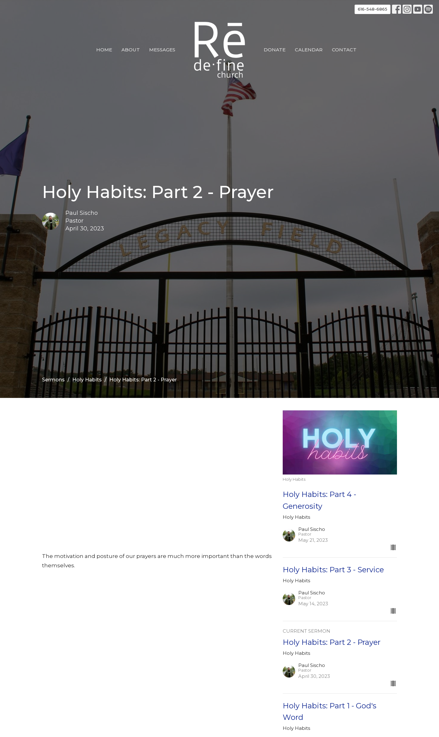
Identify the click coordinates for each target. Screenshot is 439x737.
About (130, 50)
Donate (275, 50)
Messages (162, 50)
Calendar (309, 50)
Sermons (53, 380)
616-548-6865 (372, 9)
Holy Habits (87, 380)
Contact (344, 50)
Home (104, 50)
